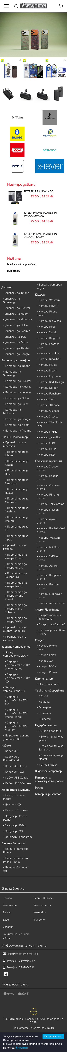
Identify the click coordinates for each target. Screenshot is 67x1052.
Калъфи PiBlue (48, 364)
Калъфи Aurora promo (47, 567)
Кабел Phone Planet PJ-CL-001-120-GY (41, 235)
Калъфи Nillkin (48, 370)
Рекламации (10, 905)
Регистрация (42, 905)
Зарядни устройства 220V (15, 653)
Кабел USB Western (18, 783)
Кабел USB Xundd (16, 777)
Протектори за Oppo (16, 537)
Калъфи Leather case (48, 345)
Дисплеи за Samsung (11, 300)
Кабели (6, 745)
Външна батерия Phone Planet (15, 859)
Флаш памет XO (49, 684)
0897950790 (27, 960)
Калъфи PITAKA (48, 305)
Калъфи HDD (47, 454)
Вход (6, 919)
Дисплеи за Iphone (17, 292)
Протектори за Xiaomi (16, 462)
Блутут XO (13, 804)
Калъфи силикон (49, 353)
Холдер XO (46, 660)
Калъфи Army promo (52, 603)
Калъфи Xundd (48, 332)
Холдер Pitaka (48, 672)
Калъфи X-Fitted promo (48, 558)
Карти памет (44, 678)
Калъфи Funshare (50, 393)
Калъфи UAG (47, 443)
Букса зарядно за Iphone (51, 738)
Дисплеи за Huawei (17, 307)
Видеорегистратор (48, 771)
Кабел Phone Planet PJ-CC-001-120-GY (41, 214)
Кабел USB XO (14, 771)
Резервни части (46, 725)
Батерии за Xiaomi (17, 424)
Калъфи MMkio (48, 431)
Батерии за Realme (18, 430)
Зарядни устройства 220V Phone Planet (17, 665)
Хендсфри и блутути (15, 789)
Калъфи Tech (47, 399)
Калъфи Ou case (49, 410)
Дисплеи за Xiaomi (17, 313)
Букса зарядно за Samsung (51, 747)
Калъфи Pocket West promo (51, 529)
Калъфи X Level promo (48, 468)
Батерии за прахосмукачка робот (49, 779)
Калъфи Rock (47, 326)
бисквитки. (22, 1047)
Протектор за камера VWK (16, 619)
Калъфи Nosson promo (48, 511)
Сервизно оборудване (49, 690)
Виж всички (13, 270)
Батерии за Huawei (18, 380)
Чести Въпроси (44, 898)
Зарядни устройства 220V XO (17, 677)
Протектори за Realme (16, 518)
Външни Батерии (13, 843)
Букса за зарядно (50, 730)
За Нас (7, 912)
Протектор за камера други (16, 565)
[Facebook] (6, 974)
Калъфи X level (48, 416)
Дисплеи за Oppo (16, 342)
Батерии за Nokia (17, 398)
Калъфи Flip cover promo (49, 595)
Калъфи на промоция (48, 461)
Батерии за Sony (16, 403)
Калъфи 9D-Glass (50, 320)
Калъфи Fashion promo (48, 586)
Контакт (40, 912)
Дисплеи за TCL (15, 336)
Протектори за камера (15, 546)
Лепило (43, 695)
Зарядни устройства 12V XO (16, 700)
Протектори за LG (16, 528)
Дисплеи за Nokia (16, 325)
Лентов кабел (48, 764)
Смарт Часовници (47, 609)
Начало (7, 898)
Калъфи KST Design (51, 382)
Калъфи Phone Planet (47, 313)
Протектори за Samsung (16, 481)
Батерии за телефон (15, 360)
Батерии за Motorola (12, 411)
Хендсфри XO (14, 831)
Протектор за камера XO (16, 574)
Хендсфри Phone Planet (15, 817)
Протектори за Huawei (16, 490)
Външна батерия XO (15, 869)
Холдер (39, 640)
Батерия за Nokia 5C (38, 191)
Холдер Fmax (47, 654)
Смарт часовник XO (52, 624)
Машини (44, 701)
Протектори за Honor (16, 472)
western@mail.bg (27, 953)
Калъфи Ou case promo (48, 486)
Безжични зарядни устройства (16, 737)
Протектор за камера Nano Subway (16, 608)
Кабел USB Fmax (16, 766)
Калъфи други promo (47, 520)
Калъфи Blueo (47, 448)
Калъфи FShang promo (48, 496)
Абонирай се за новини (23, 264)
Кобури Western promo (48, 539)
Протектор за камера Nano (16, 584)
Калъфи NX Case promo (48, 548)
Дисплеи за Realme (17, 330)
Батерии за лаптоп (48, 794)
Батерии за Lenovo (18, 392)
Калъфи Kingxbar (49, 358)
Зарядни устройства (15, 646)
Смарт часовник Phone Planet (49, 616)
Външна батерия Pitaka (15, 850)
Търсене (39, 919)
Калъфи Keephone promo (49, 576)
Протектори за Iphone (16, 453)
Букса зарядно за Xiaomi (51, 756)
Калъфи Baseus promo (47, 477)
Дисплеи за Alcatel (17, 348)
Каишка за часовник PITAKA (51, 631)
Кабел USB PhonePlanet (11, 758)
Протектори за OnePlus (16, 509)
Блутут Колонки (16, 810)
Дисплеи (6, 287)
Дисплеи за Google (17, 353)
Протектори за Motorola (16, 500)
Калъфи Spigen (48, 387)
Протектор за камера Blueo (16, 556)
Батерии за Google (18, 419)
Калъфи (40, 294)
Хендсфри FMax (15, 825)
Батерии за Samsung (12, 373)
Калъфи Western (49, 300)
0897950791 (26, 967)
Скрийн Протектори (15, 437)
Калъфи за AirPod (50, 437)
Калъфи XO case (49, 405)
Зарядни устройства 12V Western (16, 726)
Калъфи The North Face (49, 423)
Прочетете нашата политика (33, 1027)
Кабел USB (12, 750)
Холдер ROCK (47, 666)
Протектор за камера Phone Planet (16, 595)
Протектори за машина (15, 638)
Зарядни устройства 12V (14, 688)
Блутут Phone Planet (14, 796)
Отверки (45, 707)
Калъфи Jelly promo (51, 503)
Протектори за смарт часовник (15, 628)
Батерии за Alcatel (18, 386)
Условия (8, 926)
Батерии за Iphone (17, 365)
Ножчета (45, 713)
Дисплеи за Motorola (18, 319)
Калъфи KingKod (49, 338)
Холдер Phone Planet (47, 647)
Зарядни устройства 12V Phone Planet (16, 713)
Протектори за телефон (15, 444)
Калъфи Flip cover (50, 376)
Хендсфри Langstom (18, 836)
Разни (39, 787)
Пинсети (45, 718)
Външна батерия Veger (49, 286)
